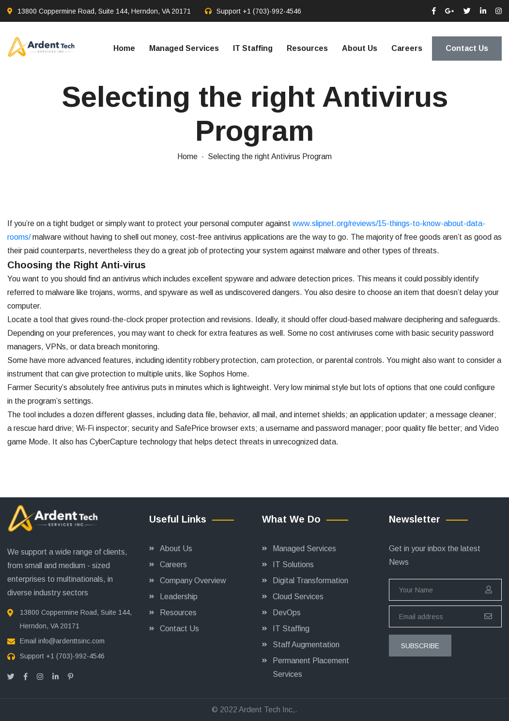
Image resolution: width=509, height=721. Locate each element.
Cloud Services (298, 596)
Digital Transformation (310, 580)
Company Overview (193, 580)
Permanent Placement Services (311, 667)
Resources (307, 48)
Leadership (179, 596)
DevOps (287, 612)
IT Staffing (253, 48)
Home (124, 48)
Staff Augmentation (306, 644)
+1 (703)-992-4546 (272, 11)
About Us (359, 48)
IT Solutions (293, 564)
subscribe (420, 646)
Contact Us (467, 48)
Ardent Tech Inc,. (268, 709)
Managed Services (184, 48)
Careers (406, 48)
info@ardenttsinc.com (71, 641)
